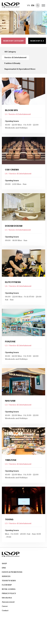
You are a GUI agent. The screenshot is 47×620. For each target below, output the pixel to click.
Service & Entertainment (15, 57)
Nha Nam (10, 400)
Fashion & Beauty (12, 63)
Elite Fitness (13, 282)
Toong (9, 519)
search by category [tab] (13, 41)
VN (28, 5)
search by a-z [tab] (37, 41)
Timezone (10, 460)
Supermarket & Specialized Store (19, 69)
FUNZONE (10, 341)
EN (32, 5)
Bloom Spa (11, 110)
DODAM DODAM (13, 225)
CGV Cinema (12, 169)
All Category (10, 51)
